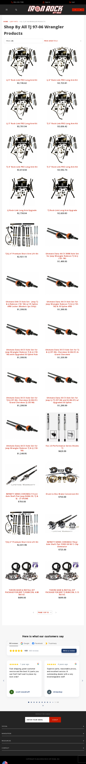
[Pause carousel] (43, 705)
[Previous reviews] (3, 680)
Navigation (6, 733)
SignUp (55, 720)
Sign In (47, 2)
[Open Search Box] (16, 9)
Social (5, 726)
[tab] (28, 702)
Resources (6, 741)
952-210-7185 (19, 2)
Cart (73, 2)
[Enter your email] (37, 719)
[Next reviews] (82, 680)
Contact (5, 748)
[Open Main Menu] (6, 9)
